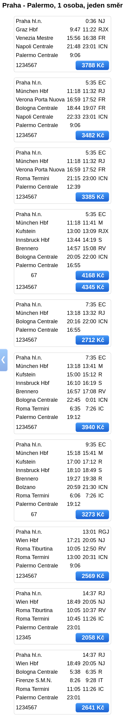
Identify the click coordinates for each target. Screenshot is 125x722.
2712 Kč (93, 340)
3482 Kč (93, 135)
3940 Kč (93, 427)
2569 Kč (93, 576)
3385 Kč (93, 196)
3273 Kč (93, 514)
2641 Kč (93, 707)
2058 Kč (93, 637)
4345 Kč (93, 287)
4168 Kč (93, 275)
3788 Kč (93, 65)
